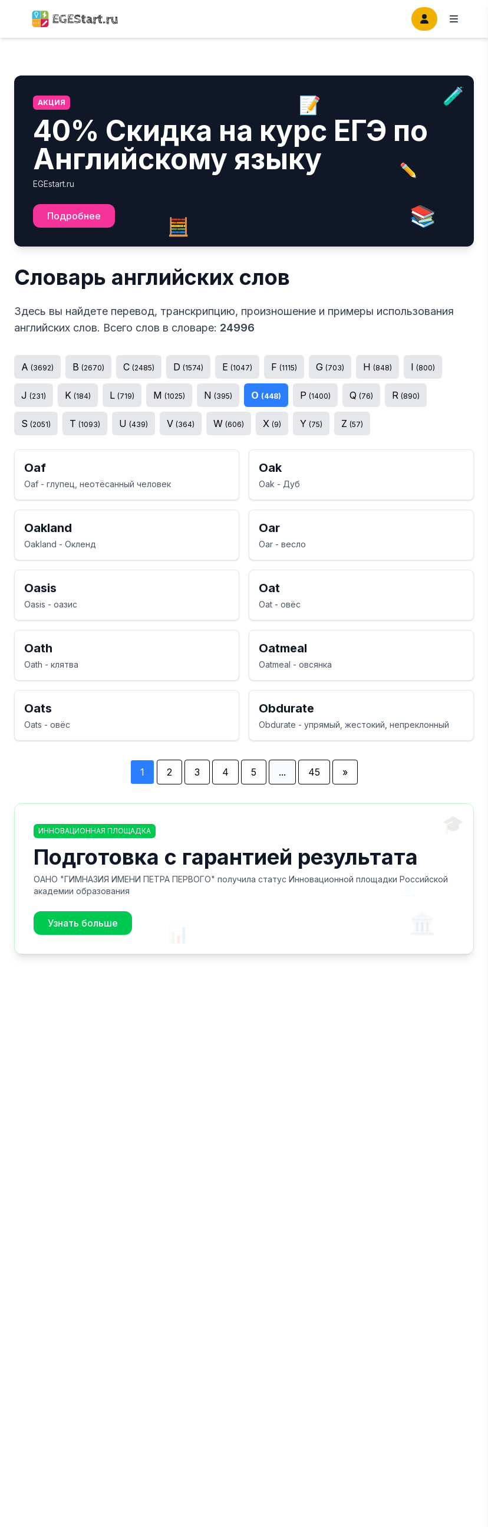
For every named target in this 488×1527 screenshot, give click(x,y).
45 (314, 772)
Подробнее (74, 216)
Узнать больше (83, 923)
